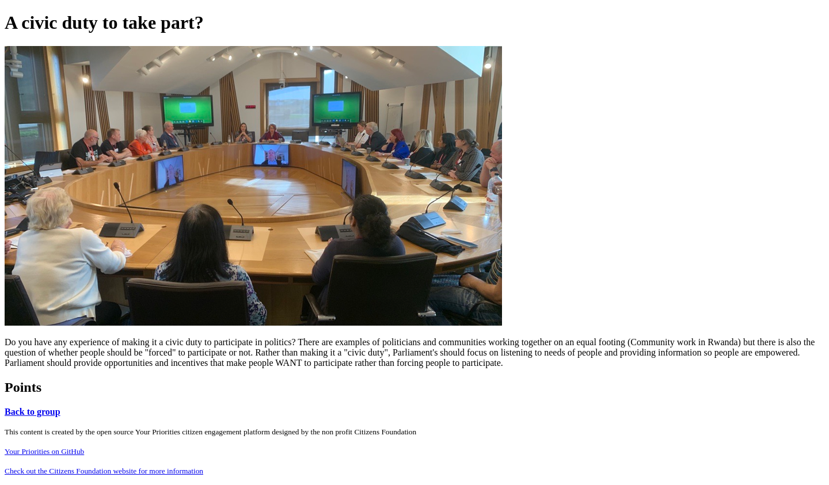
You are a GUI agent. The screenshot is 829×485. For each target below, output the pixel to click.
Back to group (32, 412)
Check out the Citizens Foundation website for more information (104, 471)
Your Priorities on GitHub (44, 451)
